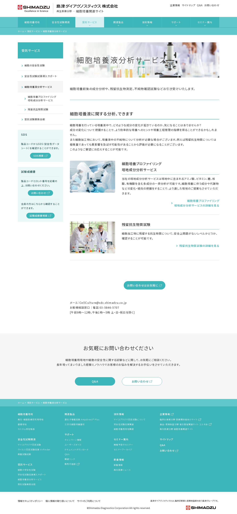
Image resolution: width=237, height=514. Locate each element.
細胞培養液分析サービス (38, 86)
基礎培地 (22, 424)
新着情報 (119, 459)
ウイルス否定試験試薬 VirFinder (34, 449)
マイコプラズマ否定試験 (29, 444)
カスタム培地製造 (26, 429)
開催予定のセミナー (123, 444)
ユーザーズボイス (73, 444)
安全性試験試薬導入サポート (41, 76)
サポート (176, 22)
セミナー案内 (205, 22)
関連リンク (70, 459)
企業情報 (175, 5)
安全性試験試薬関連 (124, 424)
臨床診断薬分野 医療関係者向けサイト (179, 419)
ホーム (21, 31)
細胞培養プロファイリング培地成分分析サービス (42, 98)
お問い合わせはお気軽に (142, 285)
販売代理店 (70, 463)
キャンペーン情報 (73, 439)
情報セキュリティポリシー (30, 501)
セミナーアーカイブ (123, 449)
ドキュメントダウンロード (77, 449)
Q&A (200, 5)
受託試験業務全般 (35, 119)
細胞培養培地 (32, 22)
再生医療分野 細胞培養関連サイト (176, 429)
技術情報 (147, 22)
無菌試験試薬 (24, 454)
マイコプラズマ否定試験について (129, 419)
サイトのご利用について (89, 501)
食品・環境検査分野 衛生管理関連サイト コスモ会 (184, 424)
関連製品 (118, 22)
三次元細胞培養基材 (75, 424)
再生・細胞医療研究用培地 (30, 419)
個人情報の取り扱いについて (60, 501)
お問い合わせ (211, 5)
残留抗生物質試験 (38, 109)
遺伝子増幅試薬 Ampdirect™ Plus (82, 419)
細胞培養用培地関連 (124, 429)
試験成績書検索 (39, 215)
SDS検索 (38, 155)
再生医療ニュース (122, 469)
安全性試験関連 (61, 22)
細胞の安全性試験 (35, 65)
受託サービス (89, 22)
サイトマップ (189, 5)
